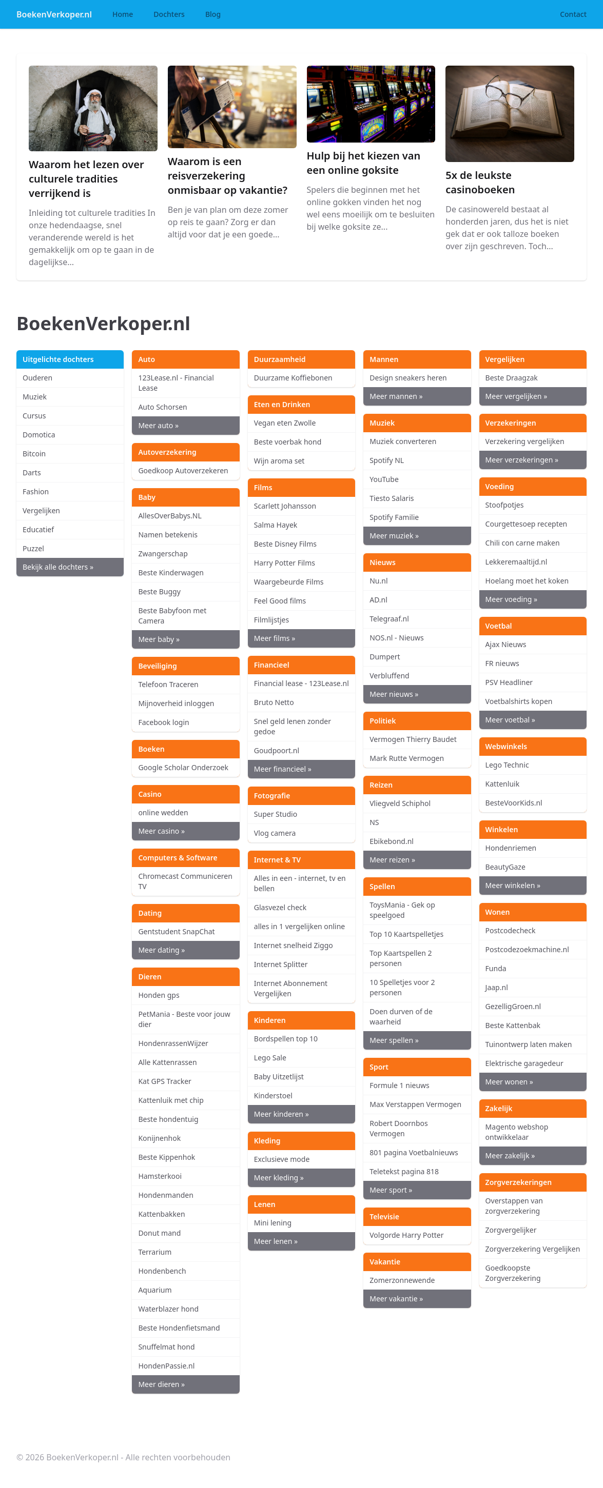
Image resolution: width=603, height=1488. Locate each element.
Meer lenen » (276, 1241)
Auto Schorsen (162, 407)
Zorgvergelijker (511, 1230)
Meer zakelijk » (510, 1155)
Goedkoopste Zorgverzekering (513, 1273)
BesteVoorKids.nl (513, 803)
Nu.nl (378, 581)
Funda (496, 968)
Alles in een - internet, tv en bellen (300, 883)
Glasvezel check (280, 907)
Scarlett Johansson (285, 506)
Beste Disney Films (285, 544)
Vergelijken (41, 510)
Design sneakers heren (408, 378)
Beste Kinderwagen (171, 572)
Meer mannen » (395, 396)
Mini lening (272, 1223)
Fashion (36, 491)
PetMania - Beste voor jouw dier (184, 1019)
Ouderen (37, 378)
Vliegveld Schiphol (400, 803)
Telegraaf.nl (389, 619)
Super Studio (275, 814)
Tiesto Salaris (391, 498)
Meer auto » (158, 425)
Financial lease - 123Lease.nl (301, 683)
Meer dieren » (161, 1384)
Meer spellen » (394, 1040)
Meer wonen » (509, 1082)
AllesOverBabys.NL (169, 515)
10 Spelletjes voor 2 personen (402, 987)
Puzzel (33, 548)
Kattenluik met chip (170, 1100)
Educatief (38, 529)
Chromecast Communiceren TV (185, 881)
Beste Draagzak (511, 378)
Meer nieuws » (393, 694)
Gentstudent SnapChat (176, 931)
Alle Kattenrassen (167, 1062)
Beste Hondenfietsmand (179, 1328)
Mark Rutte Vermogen (406, 758)
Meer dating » (161, 950)
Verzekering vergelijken (525, 441)
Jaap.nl (496, 987)
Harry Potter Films (284, 563)
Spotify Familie (394, 517)
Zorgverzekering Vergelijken (532, 1249)
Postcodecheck (510, 930)
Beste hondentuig (168, 1119)
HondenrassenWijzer (173, 1043)
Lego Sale (270, 1057)
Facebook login (163, 722)
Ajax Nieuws (506, 644)
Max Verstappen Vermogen (415, 1104)
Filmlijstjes (271, 620)
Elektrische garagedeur (524, 1063)
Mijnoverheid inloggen (176, 703)
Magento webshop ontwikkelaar (517, 1132)
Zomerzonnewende (402, 1280)
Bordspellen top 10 (286, 1038)
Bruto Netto (274, 702)
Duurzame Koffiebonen (293, 378)
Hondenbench (162, 1271)
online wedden (163, 812)
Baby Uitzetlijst (279, 1076)
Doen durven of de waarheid (401, 1017)
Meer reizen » (392, 859)
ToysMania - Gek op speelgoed (402, 910)
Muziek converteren (402, 441)
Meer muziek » (394, 535)
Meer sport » (390, 1190)
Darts (32, 472)
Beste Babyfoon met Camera (172, 616)
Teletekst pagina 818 (404, 1171)
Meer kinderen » (281, 1114)
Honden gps (158, 995)
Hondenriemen (511, 848)
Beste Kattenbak (512, 1025)
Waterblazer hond (168, 1309)
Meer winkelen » (512, 885)
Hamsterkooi (160, 1176)
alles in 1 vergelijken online (299, 926)
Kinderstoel (273, 1095)
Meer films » (275, 638)
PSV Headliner (509, 682)
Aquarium (154, 1290)
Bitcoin (34, 453)
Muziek (35, 396)
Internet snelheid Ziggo (293, 945)
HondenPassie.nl (166, 1366)
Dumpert (384, 656)
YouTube (384, 479)
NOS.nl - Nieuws (396, 637)
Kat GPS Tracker (164, 1081)
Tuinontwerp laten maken (528, 1044)
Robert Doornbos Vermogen (398, 1128)
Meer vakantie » (396, 1298)
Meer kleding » (279, 1177)
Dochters (169, 14)
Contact (573, 14)
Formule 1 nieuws (399, 1085)
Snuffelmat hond (166, 1347)
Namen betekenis (168, 534)
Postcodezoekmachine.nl (527, 949)
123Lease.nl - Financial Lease (175, 383)
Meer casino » (161, 831)
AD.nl (378, 600)
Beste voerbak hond (288, 442)
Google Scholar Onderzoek (183, 767)
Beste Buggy (159, 591)
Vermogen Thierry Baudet (413, 739)
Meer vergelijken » (516, 396)
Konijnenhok (159, 1138)
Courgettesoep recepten (526, 524)
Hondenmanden (165, 1195)
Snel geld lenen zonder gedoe (292, 726)
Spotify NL (386, 460)
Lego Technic (507, 765)
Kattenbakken (161, 1214)
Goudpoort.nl (276, 750)
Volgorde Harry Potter (406, 1235)
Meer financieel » (283, 769)
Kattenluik (502, 784)
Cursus (34, 415)
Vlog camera (275, 833)
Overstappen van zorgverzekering (514, 1206)
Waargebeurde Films (289, 582)
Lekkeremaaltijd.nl (516, 562)
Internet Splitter (281, 964)
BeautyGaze (505, 867)
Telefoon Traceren (168, 684)
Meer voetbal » (510, 720)
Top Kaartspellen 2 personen (400, 958)
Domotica (39, 434)
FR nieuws (502, 663)
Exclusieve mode (282, 1159)
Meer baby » (159, 639)
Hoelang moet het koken (527, 581)
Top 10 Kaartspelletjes (406, 934)
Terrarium (154, 1252)
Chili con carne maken (522, 543)
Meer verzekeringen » (522, 460)
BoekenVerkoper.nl (54, 14)
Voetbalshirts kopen (519, 701)
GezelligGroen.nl (513, 1006)
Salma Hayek (275, 525)
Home (122, 14)
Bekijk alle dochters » (58, 567)
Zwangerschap (162, 553)
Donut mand (159, 1233)
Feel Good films (280, 601)
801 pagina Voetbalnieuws (413, 1152)
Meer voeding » (511, 599)
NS (374, 822)
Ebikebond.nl (391, 841)
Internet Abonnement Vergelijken (290, 988)
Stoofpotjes (504, 505)
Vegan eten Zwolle (285, 423)
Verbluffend (389, 675)
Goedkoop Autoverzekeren (183, 470)
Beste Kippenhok (166, 1157)
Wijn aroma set (279, 461)
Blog (213, 14)
